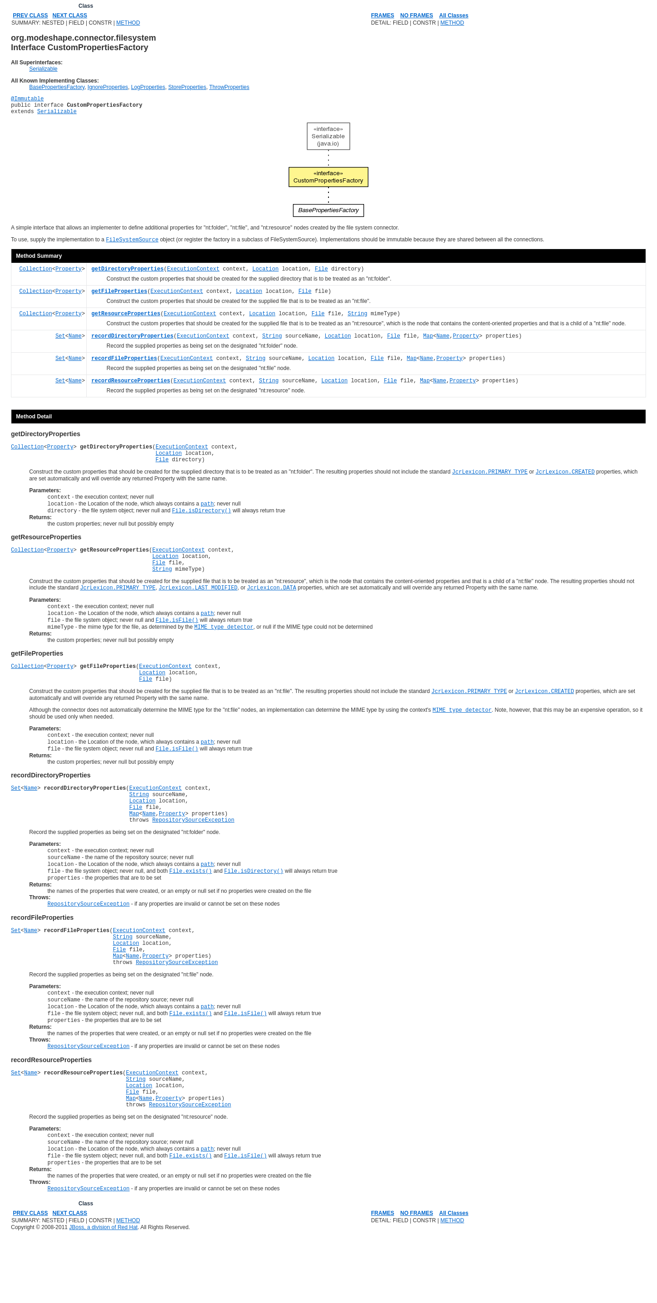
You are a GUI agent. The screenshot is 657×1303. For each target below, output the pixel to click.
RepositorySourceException (193, 859)
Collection (35, 274)
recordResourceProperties (130, 386)
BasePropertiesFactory (56, 87)
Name (75, 341)
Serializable (43, 69)
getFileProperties (119, 297)
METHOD (128, 23)
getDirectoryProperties (127, 274)
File (321, 274)
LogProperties (148, 87)
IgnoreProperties (108, 87)
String (357, 319)
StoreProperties (187, 87)
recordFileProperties (124, 364)
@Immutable (27, 100)
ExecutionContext (193, 274)
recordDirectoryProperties (132, 341)
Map (428, 341)
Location (265, 274)
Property (68, 274)
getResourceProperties (125, 319)
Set (60, 341)
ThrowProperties (229, 87)
